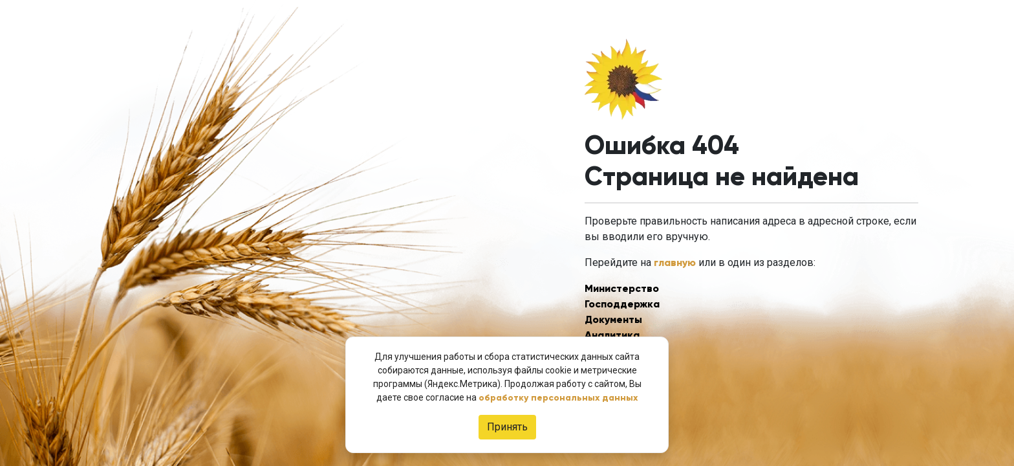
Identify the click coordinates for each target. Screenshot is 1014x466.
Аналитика (612, 335)
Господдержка (622, 304)
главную (675, 262)
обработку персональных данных (558, 397)
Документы (613, 319)
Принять (507, 427)
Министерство (622, 288)
